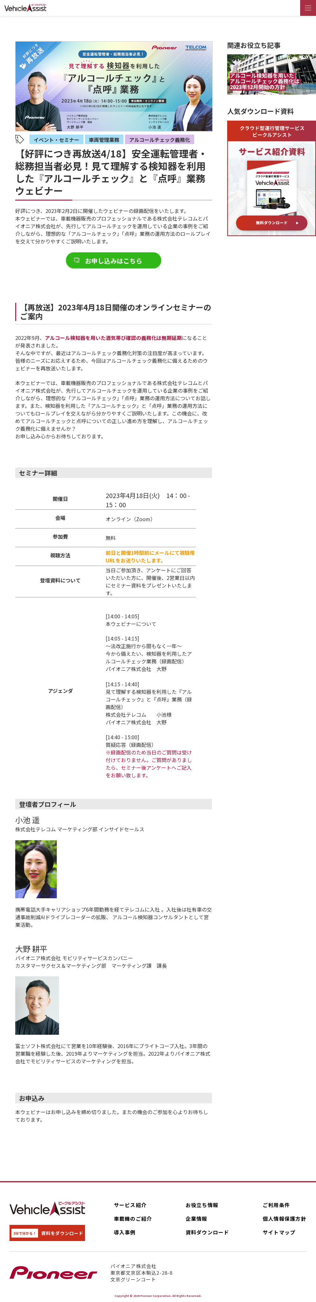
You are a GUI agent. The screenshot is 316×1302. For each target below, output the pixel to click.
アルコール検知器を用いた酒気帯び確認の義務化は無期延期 (113, 338)
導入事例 (125, 1232)
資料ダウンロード (207, 1232)
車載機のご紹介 (133, 1218)
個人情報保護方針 (284, 1218)
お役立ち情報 (202, 1205)
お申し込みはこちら (113, 260)
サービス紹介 (130, 1205)
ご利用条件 (276, 1205)
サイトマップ (279, 1232)
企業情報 (196, 1218)
